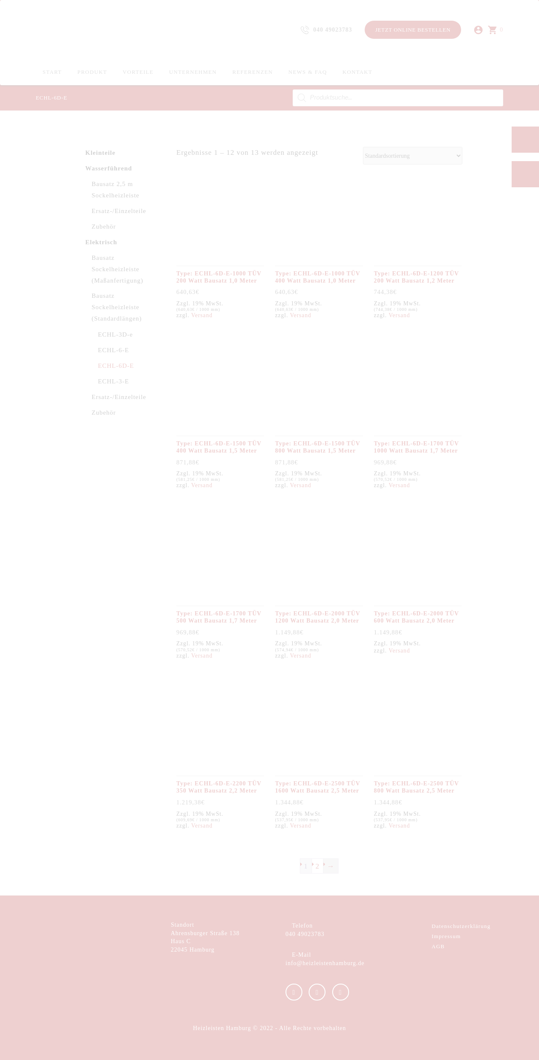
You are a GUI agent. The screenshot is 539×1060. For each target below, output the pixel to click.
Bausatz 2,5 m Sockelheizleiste (115, 190)
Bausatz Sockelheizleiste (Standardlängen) (117, 307)
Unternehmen (193, 72)
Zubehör (104, 226)
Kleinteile (100, 152)
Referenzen (252, 72)
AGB (438, 946)
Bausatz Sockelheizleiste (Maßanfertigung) (118, 269)
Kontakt (357, 72)
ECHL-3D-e (115, 334)
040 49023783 (305, 934)
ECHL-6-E (113, 350)
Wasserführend (108, 168)
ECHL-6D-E (116, 365)
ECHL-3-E (113, 381)
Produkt (92, 72)
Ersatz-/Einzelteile (119, 211)
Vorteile (138, 72)
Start (52, 72)
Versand (202, 315)
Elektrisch (101, 242)
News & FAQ (307, 72)
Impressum (446, 936)
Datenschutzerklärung (461, 926)
